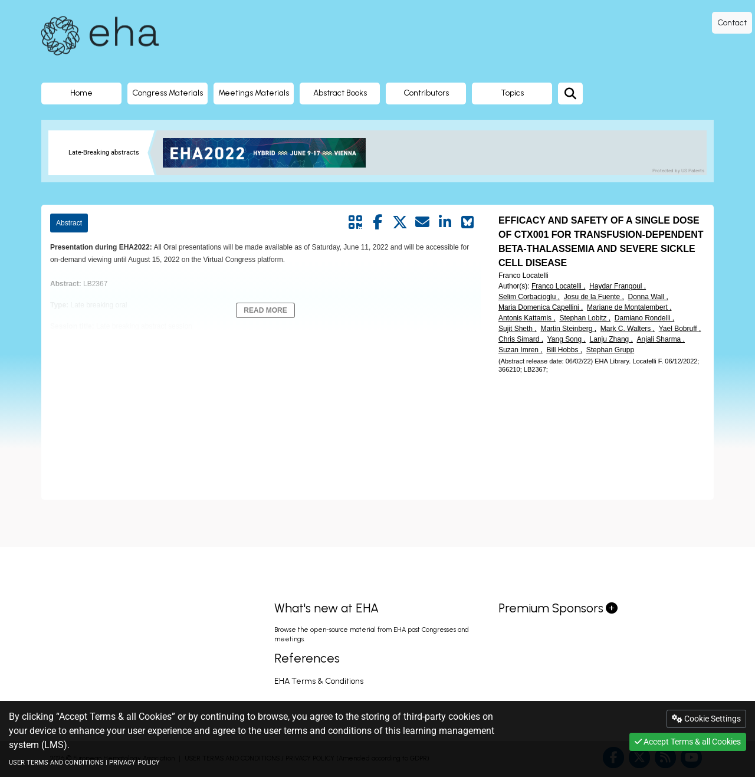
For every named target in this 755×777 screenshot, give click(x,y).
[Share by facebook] (377, 222)
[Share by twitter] (400, 222)
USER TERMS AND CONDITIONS (56, 762)
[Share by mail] (422, 222)
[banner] (268, 152)
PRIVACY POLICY (134, 762)
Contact (732, 23)
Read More (265, 310)
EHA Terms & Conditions (318, 681)
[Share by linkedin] (445, 222)
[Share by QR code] (355, 222)
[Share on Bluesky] (467, 222)
